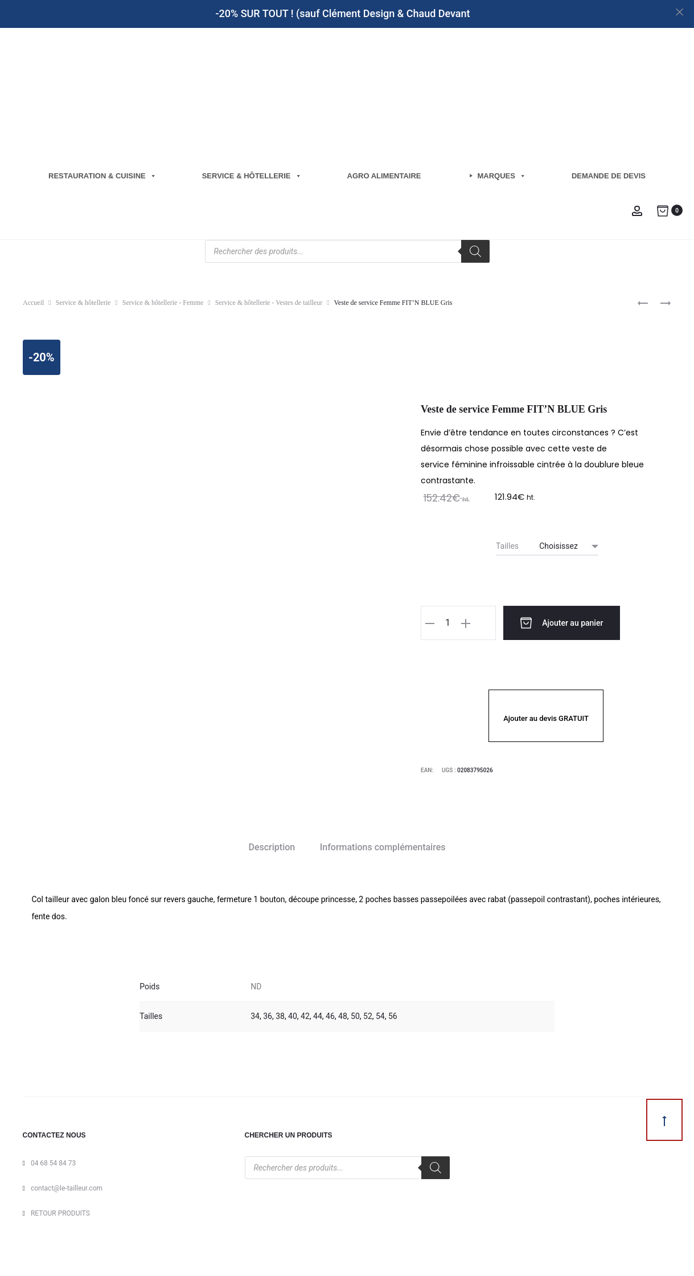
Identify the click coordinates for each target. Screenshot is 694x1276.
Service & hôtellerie (252, 176)
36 (267, 1014)
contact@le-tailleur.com (66, 1187)
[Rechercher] (475, 251)
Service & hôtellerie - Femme (163, 303)
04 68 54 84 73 (53, 1161)
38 (280, 1014)
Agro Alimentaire (384, 176)
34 (255, 1014)
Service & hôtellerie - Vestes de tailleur (268, 303)
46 (330, 1014)
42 (305, 1014)
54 (380, 1014)
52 (367, 1014)
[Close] (680, 12)
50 (355, 1014)
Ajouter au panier (543, 623)
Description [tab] (272, 845)
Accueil (33, 303)
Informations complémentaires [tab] (383, 845)
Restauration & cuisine (102, 176)
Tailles (507, 546)
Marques (502, 176)
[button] (429, 623)
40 (292, 1014)
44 (317, 1014)
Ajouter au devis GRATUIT (546, 716)
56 (392, 1014)
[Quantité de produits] (447, 622)
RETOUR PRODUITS (60, 1212)
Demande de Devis (609, 176)
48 (342, 1014)
